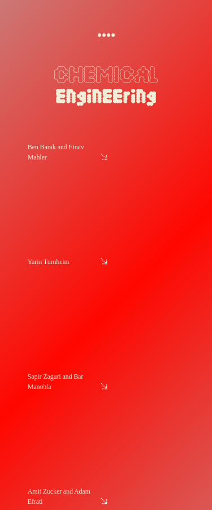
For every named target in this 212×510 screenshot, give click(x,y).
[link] (106, 199)
